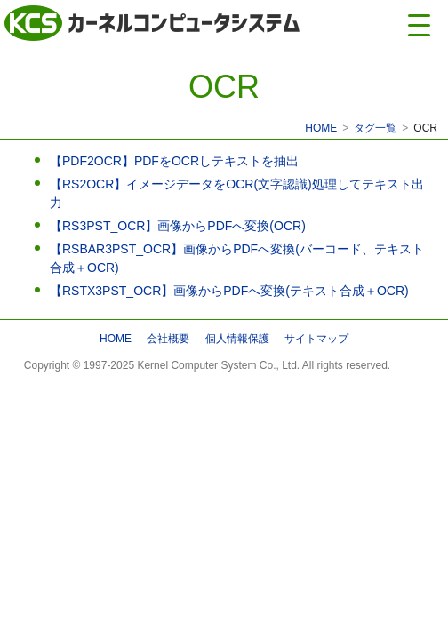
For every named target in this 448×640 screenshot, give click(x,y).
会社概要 (168, 338)
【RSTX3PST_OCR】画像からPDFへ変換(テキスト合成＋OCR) (229, 291)
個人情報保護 (237, 338)
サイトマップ (316, 338)
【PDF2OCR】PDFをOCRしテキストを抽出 (174, 161)
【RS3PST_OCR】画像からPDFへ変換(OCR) (178, 226)
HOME (321, 128)
